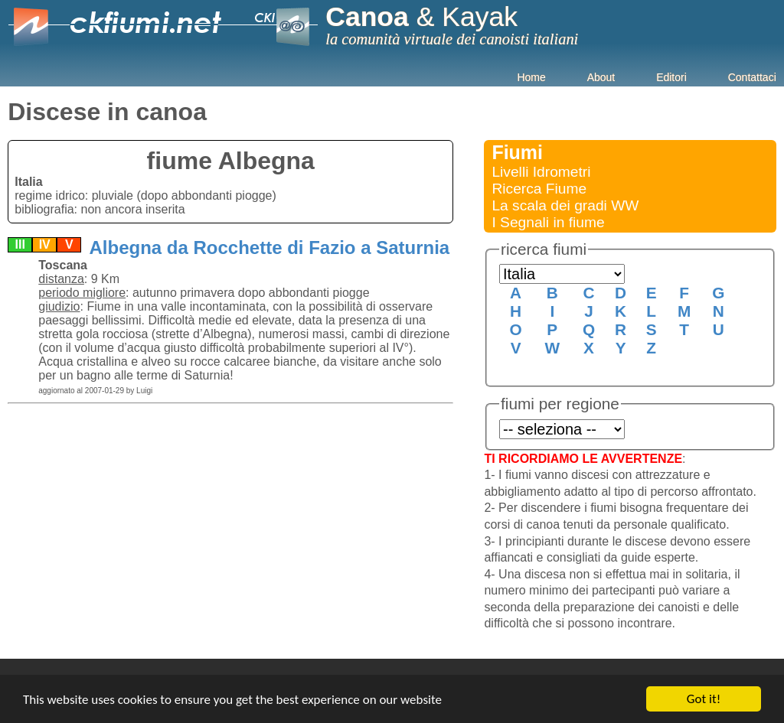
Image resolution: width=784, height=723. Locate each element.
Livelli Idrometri (541, 172)
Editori (671, 77)
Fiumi (517, 152)
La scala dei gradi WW (565, 205)
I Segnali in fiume (548, 222)
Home (531, 77)
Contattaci (752, 77)
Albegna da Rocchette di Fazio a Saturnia (267, 247)
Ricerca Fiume (539, 189)
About (601, 77)
